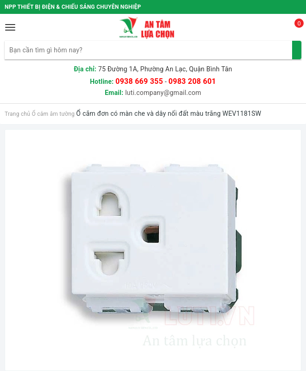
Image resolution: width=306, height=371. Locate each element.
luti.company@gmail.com (163, 92)
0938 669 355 (139, 81)
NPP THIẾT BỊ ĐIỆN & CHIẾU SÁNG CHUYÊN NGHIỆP (73, 7)
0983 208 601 (192, 81)
